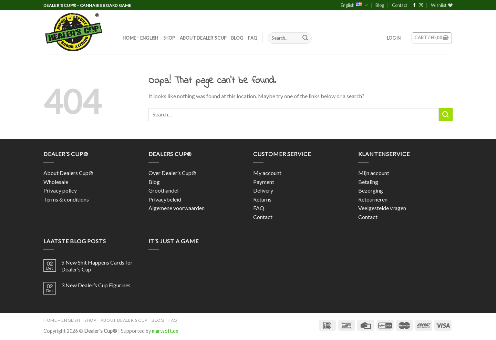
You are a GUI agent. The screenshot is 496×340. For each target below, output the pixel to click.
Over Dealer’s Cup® (172, 172)
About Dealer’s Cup (203, 38)
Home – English (140, 38)
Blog (379, 5)
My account (267, 172)
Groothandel (163, 190)
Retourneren (373, 199)
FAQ (252, 38)
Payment (263, 181)
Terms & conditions (66, 199)
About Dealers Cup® (68, 172)
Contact (399, 5)
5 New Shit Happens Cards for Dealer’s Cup (97, 265)
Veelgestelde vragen (382, 208)
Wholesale (55, 181)
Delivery (263, 190)
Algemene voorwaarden (176, 208)
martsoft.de (165, 331)
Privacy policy (60, 190)
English (354, 5)
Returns (262, 199)
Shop (169, 38)
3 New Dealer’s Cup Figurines (96, 285)
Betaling (368, 181)
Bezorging (370, 190)
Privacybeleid (164, 199)
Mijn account (373, 172)
